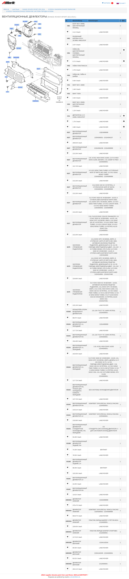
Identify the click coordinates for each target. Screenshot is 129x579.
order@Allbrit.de (75, 577)
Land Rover (15, 9)
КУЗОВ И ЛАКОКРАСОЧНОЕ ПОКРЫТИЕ (61, 9)
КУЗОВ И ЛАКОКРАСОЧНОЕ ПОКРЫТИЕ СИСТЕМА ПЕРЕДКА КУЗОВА (30, 11)
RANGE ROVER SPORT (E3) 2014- (33, 9)
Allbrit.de (6, 9)
